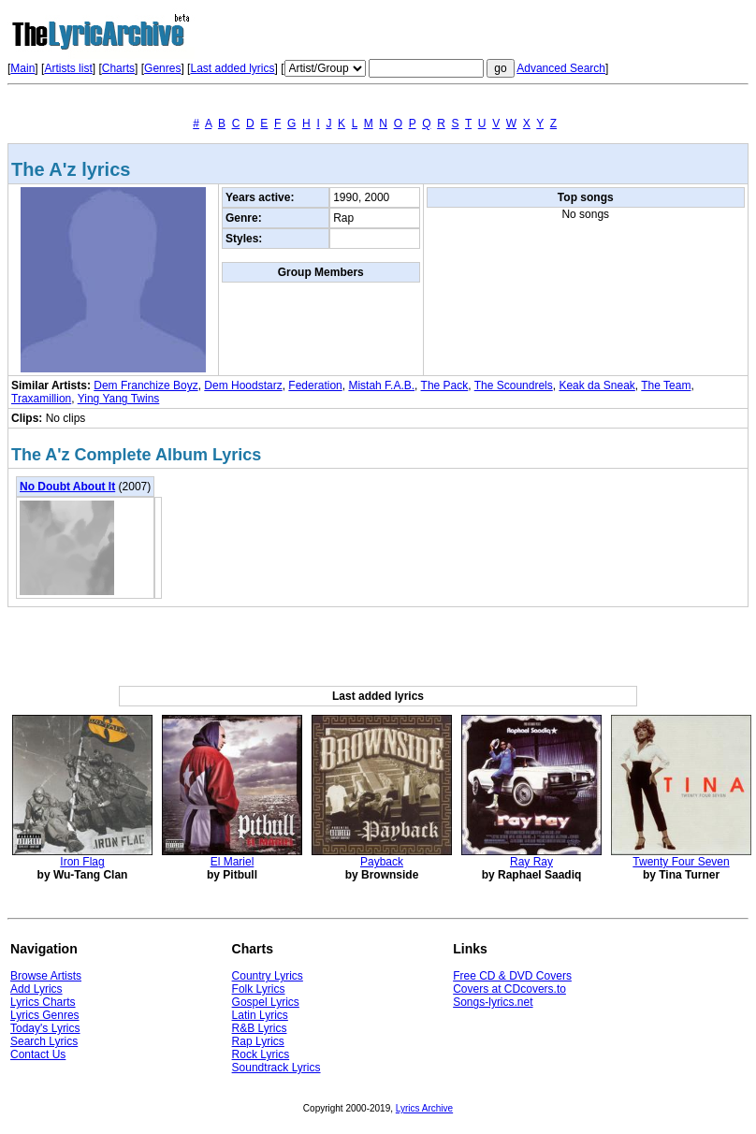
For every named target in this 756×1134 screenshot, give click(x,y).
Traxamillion (41, 398)
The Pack (445, 385)
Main (22, 68)
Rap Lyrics (258, 1041)
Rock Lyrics (261, 1054)
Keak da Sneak (596, 385)
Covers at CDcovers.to (509, 989)
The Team (666, 385)
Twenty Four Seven (680, 861)
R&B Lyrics (259, 1028)
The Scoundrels (513, 385)
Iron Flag (82, 861)
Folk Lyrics (258, 989)
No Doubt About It (67, 486)
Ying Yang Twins (119, 398)
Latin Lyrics (260, 1015)
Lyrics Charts (43, 1002)
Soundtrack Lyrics (276, 1067)
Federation (315, 385)
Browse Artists (45, 975)
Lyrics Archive (424, 1108)
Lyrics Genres (45, 1015)
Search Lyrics (44, 1041)
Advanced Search (560, 68)
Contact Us (37, 1054)
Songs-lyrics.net (492, 1002)
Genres (162, 68)
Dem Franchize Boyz (145, 385)
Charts (118, 68)
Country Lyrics (267, 975)
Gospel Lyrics (265, 1002)
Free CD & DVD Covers (512, 975)
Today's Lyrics (45, 1028)
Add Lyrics (36, 989)
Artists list (68, 68)
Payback (381, 861)
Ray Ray (531, 861)
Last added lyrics (232, 68)
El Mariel (232, 861)
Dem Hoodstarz (243, 385)
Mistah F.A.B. (381, 385)
